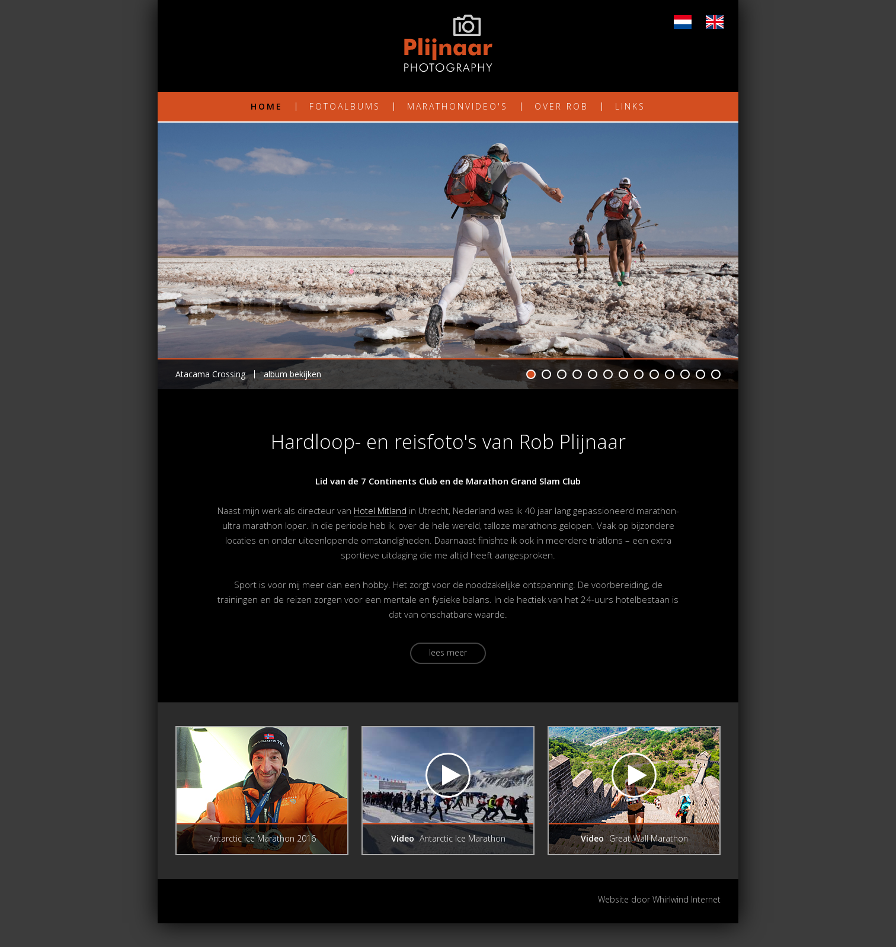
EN (715, 22)
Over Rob (561, 106)
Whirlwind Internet (686, 899)
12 (700, 374)
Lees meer (448, 652)
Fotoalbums (344, 106)
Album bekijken (292, 374)
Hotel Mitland (380, 510)
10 (669, 374)
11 (685, 374)
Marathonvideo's (457, 106)
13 (716, 374)
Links (630, 106)
